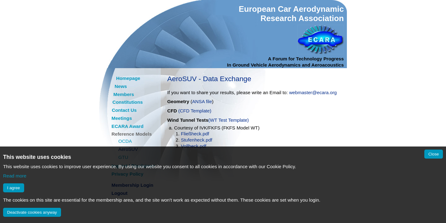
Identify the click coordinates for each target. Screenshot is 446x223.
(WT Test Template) (228, 120)
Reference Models (132, 134)
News (121, 86)
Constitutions (127, 102)
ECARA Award (127, 126)
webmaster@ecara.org (313, 92)
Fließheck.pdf (195, 133)
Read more (14, 175)
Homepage (128, 78)
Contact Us (124, 110)
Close (433, 154)
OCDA (125, 141)
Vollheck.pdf (193, 146)
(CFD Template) (194, 110)
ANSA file (202, 101)
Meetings (122, 118)
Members (123, 94)
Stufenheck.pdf (196, 139)
